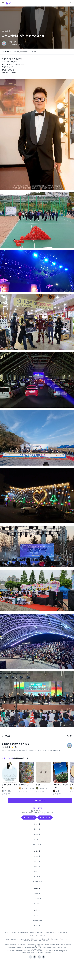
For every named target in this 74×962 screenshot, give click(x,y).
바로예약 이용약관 (62, 933)
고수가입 (37, 903)
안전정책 (37, 861)
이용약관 (7, 933)
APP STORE (29, 817)
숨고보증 (37, 876)
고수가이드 (37, 898)
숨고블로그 (37, 844)
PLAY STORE (45, 817)
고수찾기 (37, 871)
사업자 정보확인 (34, 935)
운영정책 (37, 925)
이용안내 (37, 856)
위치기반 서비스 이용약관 (36, 933)
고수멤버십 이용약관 (50, 933)
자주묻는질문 (37, 920)
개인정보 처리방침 (23, 933)
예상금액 (37, 866)
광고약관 (14, 933)
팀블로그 (37, 839)
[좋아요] (6, 736)
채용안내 (37, 834)
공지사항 (37, 915)
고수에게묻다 (37, 882)
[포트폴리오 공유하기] (69, 736)
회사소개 (37, 829)
